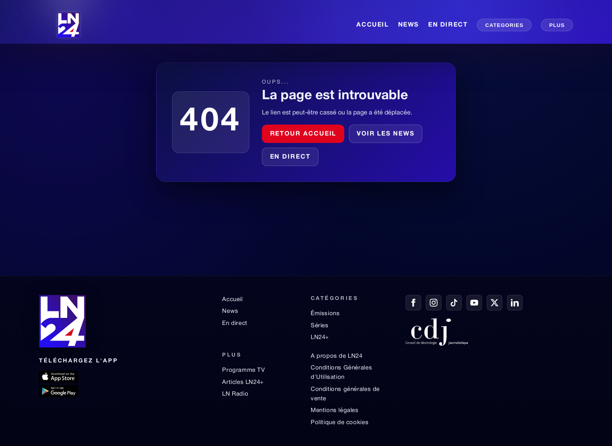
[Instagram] (433, 302)
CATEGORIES (504, 25)
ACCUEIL (372, 25)
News (230, 311)
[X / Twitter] (494, 302)
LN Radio (235, 394)
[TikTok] (454, 302)
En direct (290, 157)
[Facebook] (413, 302)
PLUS (557, 25)
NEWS (408, 25)
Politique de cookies (339, 422)
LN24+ (320, 337)
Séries (320, 325)
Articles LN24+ (243, 382)
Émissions (325, 313)
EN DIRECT (448, 25)
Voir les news (386, 134)
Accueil (232, 299)
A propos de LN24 (337, 356)
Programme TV (243, 370)
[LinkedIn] (515, 302)
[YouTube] (474, 302)
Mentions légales (335, 410)
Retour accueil (303, 134)
